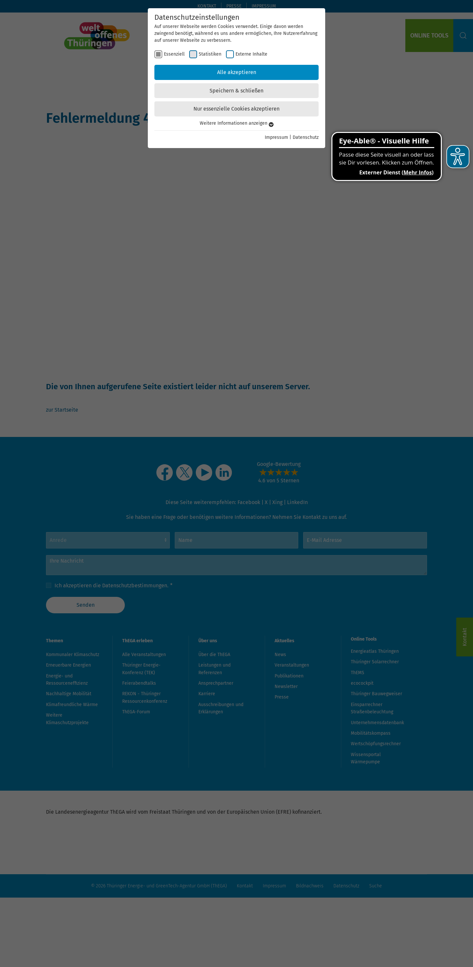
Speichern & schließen (236, 91)
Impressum (276, 137)
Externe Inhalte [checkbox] (251, 54)
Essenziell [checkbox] (174, 54)
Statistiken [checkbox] (210, 54)
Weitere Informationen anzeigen (237, 123)
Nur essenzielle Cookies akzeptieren (236, 109)
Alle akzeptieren (236, 72)
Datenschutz (306, 137)
